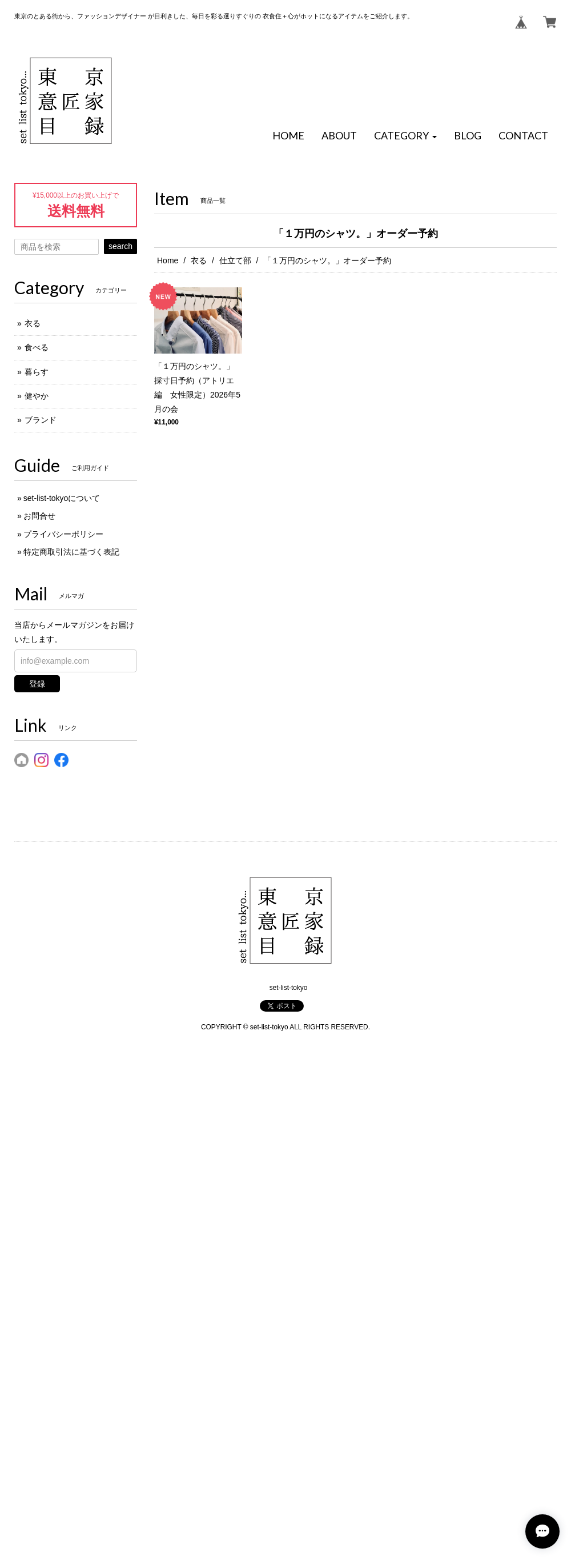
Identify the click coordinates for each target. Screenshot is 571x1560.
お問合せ (39, 515)
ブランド (41, 419)
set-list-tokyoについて (61, 498)
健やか (37, 395)
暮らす (37, 371)
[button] (405, 136)
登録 (37, 683)
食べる (37, 347)
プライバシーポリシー (63, 534)
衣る (199, 260)
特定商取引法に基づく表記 (71, 551)
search (120, 246)
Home (167, 260)
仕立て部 (235, 260)
